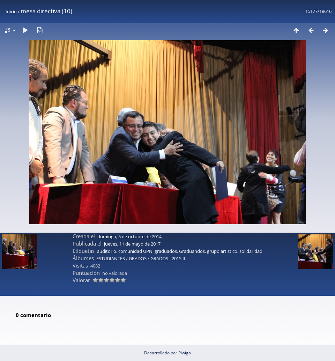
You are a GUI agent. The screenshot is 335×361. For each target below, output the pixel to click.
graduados (166, 251)
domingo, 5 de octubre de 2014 (129, 236)
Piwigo (184, 353)
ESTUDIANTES (110, 258)
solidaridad (250, 251)
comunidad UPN (135, 251)
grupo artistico (222, 251)
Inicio (11, 11)
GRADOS (138, 258)
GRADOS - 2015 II (167, 258)
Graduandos (192, 251)
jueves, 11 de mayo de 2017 (132, 244)
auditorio (106, 251)
